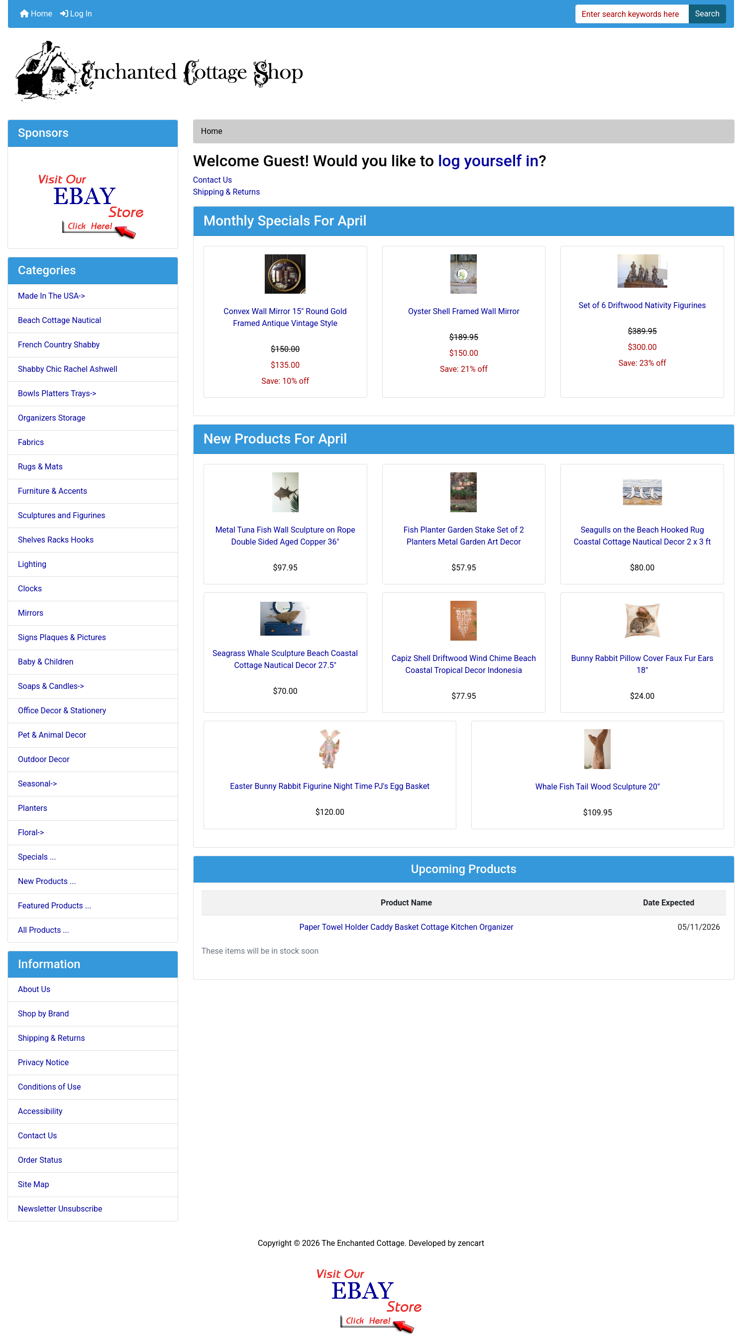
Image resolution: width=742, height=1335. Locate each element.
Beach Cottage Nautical (60, 320)
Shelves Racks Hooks (56, 540)
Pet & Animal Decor (52, 735)
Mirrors (30, 613)
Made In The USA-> (51, 296)
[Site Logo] (371, 70)
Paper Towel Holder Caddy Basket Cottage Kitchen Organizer (406, 927)
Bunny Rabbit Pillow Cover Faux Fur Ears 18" (642, 664)
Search (707, 13)
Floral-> (31, 832)
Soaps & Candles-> (51, 686)
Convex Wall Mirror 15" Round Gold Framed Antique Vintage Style (285, 317)
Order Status (40, 1160)
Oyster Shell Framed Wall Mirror (464, 311)
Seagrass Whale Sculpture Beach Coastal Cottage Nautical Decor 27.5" (285, 659)
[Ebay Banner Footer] (371, 1292)
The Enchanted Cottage (362, 1243)
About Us (34, 989)
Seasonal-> (37, 783)
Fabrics (31, 442)
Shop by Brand (43, 1013)
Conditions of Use (49, 1087)
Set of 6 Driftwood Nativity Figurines (642, 305)
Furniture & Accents (52, 491)
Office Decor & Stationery (62, 710)
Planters (32, 808)
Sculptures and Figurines (62, 515)
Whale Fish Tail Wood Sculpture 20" (597, 786)
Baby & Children (46, 662)
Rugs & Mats (40, 466)
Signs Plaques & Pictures (62, 637)
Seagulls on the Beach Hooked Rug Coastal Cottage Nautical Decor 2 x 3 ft (642, 536)
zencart (471, 1243)
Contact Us (37, 1135)
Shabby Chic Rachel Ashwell (67, 369)
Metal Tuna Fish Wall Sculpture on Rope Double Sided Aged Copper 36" (285, 536)
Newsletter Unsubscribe (60, 1209)
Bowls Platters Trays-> (57, 393)
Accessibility (40, 1111)
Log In (76, 13)
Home (36, 13)
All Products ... (43, 930)
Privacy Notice (43, 1062)
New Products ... (47, 881)
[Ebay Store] (93, 197)
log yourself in (488, 160)
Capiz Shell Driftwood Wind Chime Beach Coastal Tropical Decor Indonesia (464, 664)
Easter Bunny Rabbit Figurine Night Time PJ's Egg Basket (329, 786)
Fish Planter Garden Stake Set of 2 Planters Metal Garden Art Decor (464, 536)
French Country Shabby (59, 344)
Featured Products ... (55, 905)
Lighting (32, 564)
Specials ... (37, 857)
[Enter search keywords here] (632, 13)
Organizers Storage (52, 418)
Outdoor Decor (44, 759)
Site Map (33, 1184)
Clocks (30, 588)
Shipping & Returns (51, 1038)
